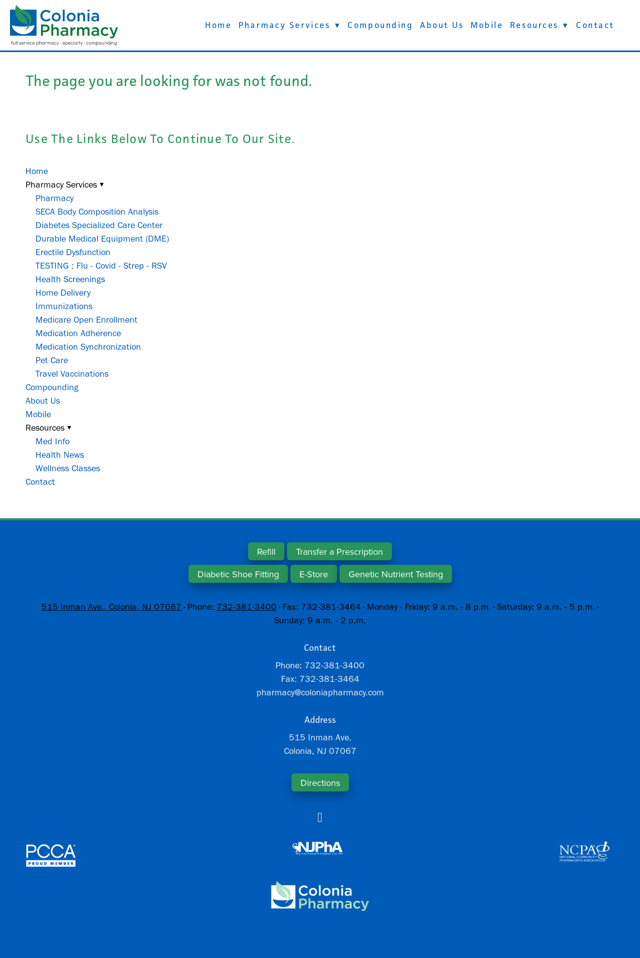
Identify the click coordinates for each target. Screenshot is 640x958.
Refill (266, 551)
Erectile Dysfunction (73, 252)
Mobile (486, 25)
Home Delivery (63, 292)
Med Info (53, 441)
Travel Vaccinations (72, 373)
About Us (442, 25)
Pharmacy (55, 198)
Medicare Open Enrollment (87, 319)
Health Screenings (70, 279)
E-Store (314, 574)
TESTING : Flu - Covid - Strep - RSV (101, 265)
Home (218, 25)
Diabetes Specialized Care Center (99, 225)
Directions (320, 782)
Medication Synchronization (88, 346)
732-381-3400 (246, 606)
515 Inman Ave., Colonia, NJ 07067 (112, 606)
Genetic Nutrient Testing (395, 574)
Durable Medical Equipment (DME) (102, 238)
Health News (60, 454)
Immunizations (64, 306)
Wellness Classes (68, 468)
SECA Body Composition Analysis (97, 211)
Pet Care (52, 360)
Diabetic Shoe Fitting (238, 574)
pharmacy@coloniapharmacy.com (320, 692)
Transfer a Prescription (339, 551)
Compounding (380, 25)
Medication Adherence (78, 333)
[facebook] (320, 817)
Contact (595, 25)
